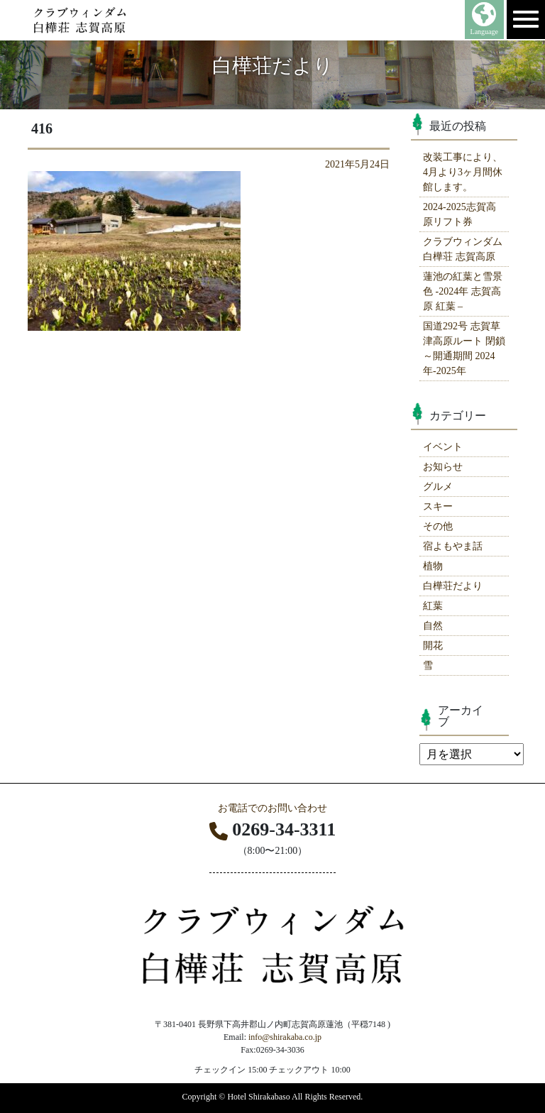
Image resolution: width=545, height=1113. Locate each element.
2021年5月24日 (357, 164)
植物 (433, 566)
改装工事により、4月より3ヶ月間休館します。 (462, 172)
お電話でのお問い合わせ (272, 808)
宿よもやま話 (453, 546)
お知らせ (443, 466)
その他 (438, 526)
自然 (433, 625)
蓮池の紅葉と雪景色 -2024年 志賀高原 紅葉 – (462, 291)
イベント (443, 447)
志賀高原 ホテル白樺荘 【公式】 (106, 20)
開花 (433, 645)
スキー (438, 506)
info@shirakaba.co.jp (284, 1037)
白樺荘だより (453, 586)
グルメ (438, 486)
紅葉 (433, 606)
